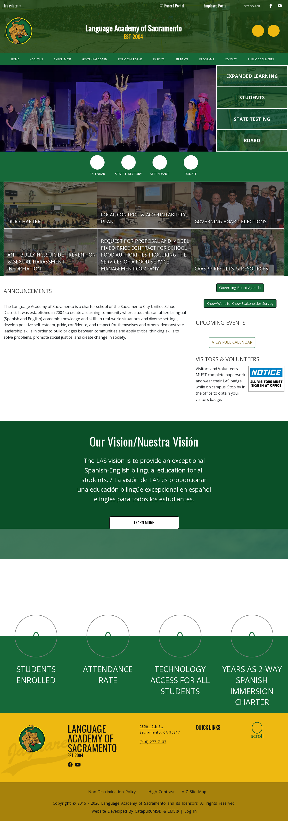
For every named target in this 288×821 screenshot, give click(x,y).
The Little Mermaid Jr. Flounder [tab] (79, 144)
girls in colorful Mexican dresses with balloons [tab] (136, 144)
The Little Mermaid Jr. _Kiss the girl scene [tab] (64, 144)
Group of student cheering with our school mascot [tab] (86, 144)
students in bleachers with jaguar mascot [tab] (122, 144)
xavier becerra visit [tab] (108, 144)
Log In (190, 811)
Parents (158, 59)
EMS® (173, 811)
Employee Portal (215, 6)
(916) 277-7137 (153, 741)
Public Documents (261, 59)
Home (15, 59)
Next (201, 106)
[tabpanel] (108, 108)
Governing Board (94, 59)
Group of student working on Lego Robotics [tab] (100, 144)
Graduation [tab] (115, 144)
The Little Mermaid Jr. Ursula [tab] (93, 144)
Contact (230, 59)
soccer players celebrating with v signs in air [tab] (151, 144)
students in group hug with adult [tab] (129, 144)
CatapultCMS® (148, 811)
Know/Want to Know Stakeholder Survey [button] (240, 303)
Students (182, 59)
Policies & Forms (130, 59)
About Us (36, 59)
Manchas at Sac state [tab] (72, 144)
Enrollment (62, 59)
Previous (14, 106)
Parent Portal (174, 6)
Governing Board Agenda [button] (240, 287)
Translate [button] (11, 6)
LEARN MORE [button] (144, 522)
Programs (206, 59)
